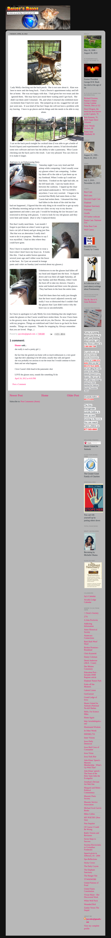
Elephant (87, 202)
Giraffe (87, 213)
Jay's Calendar (90, 596)
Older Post (73, 395)
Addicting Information (89, 625)
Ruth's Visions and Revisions (91, 834)
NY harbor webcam (92, 217)
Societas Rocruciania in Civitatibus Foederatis (92, 847)
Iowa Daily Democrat (88, 742)
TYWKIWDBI (90, 879)
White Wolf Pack (91, 901)
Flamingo (88, 210)
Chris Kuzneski (90, 653)
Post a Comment (19, 384)
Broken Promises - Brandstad (91, 648)
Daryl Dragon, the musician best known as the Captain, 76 (92, 111)
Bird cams (88, 195)
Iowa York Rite (90, 757)
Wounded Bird (90, 904)
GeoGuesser (89, 694)
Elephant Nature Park (92, 681)
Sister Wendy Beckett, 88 (89, 127)
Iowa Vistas (88, 753)
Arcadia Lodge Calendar (90, 601)
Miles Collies (89, 814)
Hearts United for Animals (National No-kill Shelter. (91, 705)
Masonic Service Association (90, 803)
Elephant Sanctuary (92, 206)
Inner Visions (89, 738)
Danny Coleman (90, 657)
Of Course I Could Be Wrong (91, 828)
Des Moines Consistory (89, 667)
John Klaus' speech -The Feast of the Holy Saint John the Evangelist (92, 774)
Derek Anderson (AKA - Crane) (90, 661)
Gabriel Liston (90, 690)
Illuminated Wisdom (92, 727)
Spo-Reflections (90, 859)
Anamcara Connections (89, 636)
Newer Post (16, 395)
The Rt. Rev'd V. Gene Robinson (90, 301)
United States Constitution (89, 890)
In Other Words (90, 731)
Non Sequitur (89, 823)
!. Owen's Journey (91, 613)
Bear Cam (88, 192)
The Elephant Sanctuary (89, 871)
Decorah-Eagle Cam (92, 199)
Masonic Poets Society (90, 797)
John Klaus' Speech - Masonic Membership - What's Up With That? (92, 764)
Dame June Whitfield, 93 (89, 133)
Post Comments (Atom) (30, 401)
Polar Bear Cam (90, 226)
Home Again (89, 717)
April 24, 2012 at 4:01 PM (25, 378)
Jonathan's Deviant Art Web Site (91, 783)
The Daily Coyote (91, 866)
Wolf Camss (89, 230)
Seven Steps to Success (90, 840)
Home (44, 395)
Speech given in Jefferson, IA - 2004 (92, 854)
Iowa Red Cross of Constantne (91, 748)
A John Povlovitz (91, 620)
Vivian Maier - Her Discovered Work (91, 896)
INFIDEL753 (89, 734)
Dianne (18, 345)
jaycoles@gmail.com (93, 920)
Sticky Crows (89, 863)
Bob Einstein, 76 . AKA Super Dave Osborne (91, 119)
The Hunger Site (90, 876)
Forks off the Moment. (89, 685)
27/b (86, 617)
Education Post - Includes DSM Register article (90, 674)
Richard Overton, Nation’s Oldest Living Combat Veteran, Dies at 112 (92, 102)
